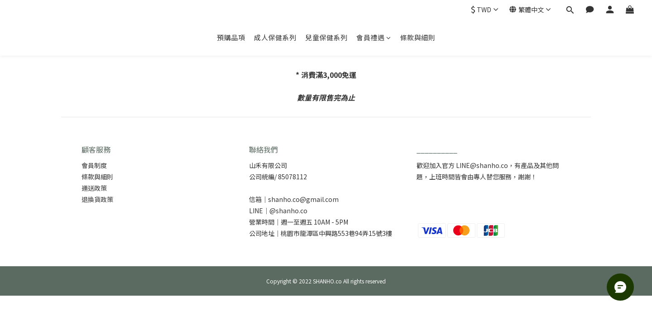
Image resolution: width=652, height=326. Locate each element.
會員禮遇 (373, 37)
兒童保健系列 (326, 37)
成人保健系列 (275, 37)
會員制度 (94, 165)
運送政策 (94, 187)
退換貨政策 (97, 199)
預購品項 (231, 37)
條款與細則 (418, 37)
